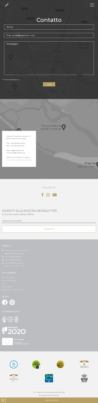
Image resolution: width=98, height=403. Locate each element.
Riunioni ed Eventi (9, 280)
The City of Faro (8, 277)
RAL (3, 284)
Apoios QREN (7, 287)
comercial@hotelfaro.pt (13, 263)
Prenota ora (51, 400)
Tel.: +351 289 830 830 (11, 257)
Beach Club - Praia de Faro (12, 290)
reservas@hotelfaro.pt (12, 260)
